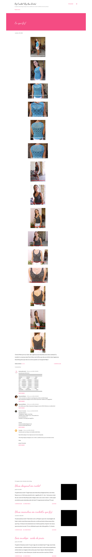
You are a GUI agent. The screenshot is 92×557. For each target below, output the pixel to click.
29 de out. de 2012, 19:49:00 (32, 371)
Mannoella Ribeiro (22, 396)
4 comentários (26, 555)
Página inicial (17, 9)
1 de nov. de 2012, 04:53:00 (32, 410)
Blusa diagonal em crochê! (27, 485)
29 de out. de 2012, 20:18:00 (32, 396)
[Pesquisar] (70, 4)
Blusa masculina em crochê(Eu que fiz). (34, 511)
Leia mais (54, 503)
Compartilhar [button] (57, 363)
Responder (22, 393)
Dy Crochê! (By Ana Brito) (25, 4)
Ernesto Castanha (22, 410)
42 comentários (27, 529)
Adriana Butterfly (22, 371)
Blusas (23, 363)
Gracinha (20, 430)
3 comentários (26, 503)
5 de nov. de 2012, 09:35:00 (28, 430)
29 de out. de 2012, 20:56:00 (32, 404)
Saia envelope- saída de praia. (30, 538)
